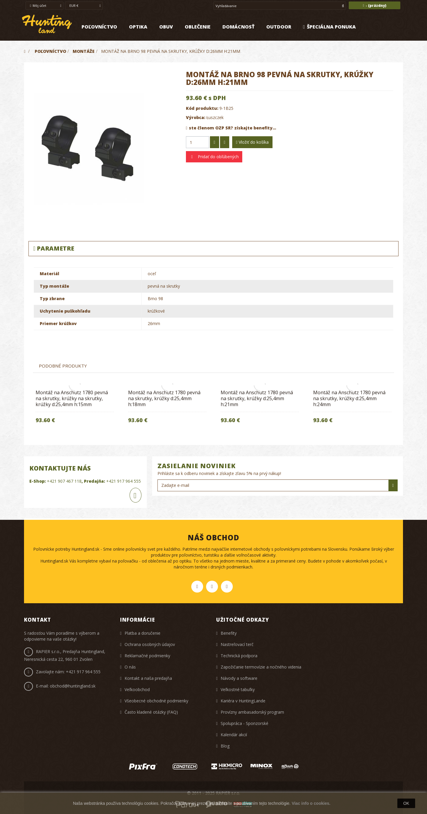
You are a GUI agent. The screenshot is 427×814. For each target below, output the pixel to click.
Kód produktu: (202, 108)
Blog (225, 746)
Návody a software (239, 678)
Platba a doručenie (142, 633)
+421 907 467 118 (64, 481)
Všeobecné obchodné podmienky (156, 701)
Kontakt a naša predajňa (148, 678)
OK (406, 803)
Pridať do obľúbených (218, 156)
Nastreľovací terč (237, 644)
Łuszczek (215, 117)
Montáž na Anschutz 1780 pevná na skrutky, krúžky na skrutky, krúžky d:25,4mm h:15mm (72, 398)
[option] (74, 408)
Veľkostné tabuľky (238, 689)
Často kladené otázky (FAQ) (151, 712)
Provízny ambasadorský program (252, 712)
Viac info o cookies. (311, 803)
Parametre (53, 248)
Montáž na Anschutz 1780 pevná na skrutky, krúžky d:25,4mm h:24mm (349, 398)
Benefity (229, 633)
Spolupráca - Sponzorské (244, 723)
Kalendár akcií (234, 734)
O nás (130, 667)
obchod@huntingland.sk (72, 686)
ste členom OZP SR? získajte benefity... (231, 128)
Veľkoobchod (137, 689)
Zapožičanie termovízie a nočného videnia (261, 667)
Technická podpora (239, 655)
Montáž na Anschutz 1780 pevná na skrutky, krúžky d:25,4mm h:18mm (164, 398)
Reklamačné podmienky (147, 655)
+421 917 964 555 (123, 481)
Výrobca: (195, 117)
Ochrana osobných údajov (150, 644)
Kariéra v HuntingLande (243, 701)
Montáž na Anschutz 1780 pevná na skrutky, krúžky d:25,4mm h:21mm (257, 398)
